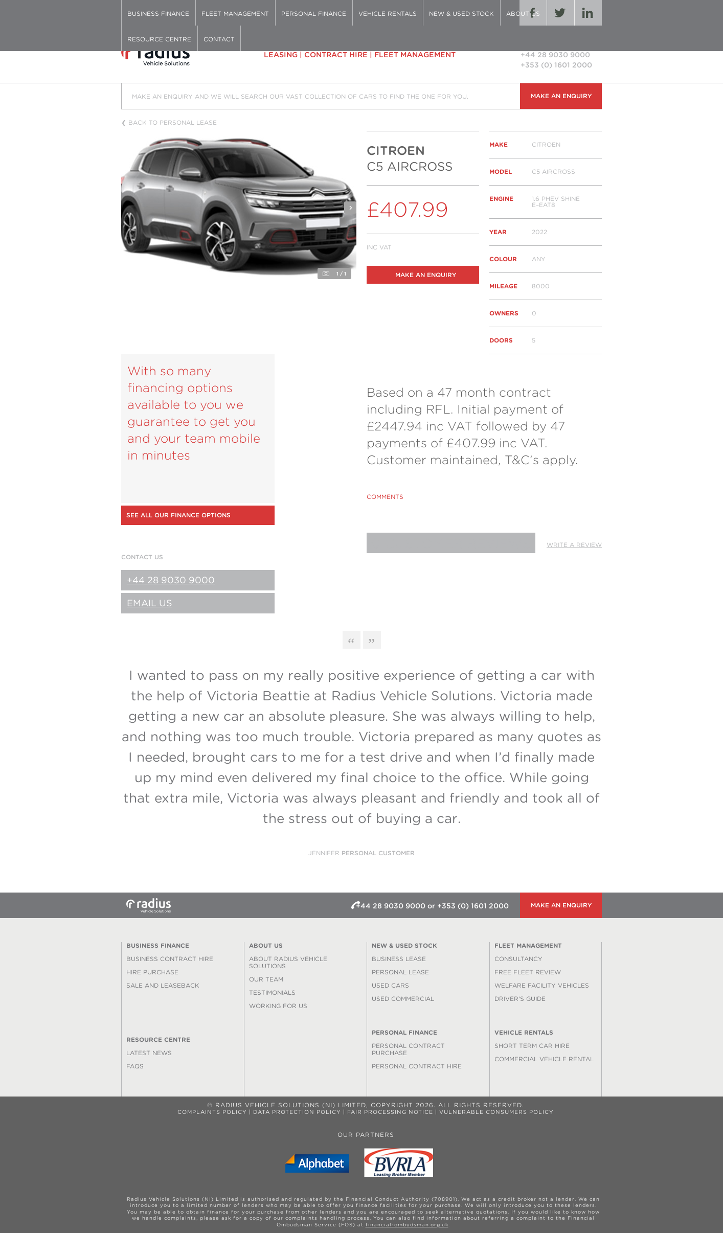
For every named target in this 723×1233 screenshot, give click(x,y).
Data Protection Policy (297, 1112)
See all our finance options (178, 515)
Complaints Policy (212, 1112)
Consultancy (518, 959)
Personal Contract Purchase (408, 1049)
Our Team (266, 979)
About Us (523, 13)
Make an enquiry (561, 96)
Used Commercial (403, 998)
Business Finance (158, 13)
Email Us (149, 603)
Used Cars (390, 985)
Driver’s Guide (520, 998)
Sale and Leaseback (162, 985)
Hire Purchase (152, 972)
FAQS (135, 1066)
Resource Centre (159, 39)
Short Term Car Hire (532, 1045)
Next (350, 207)
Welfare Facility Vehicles (541, 985)
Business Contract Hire (169, 959)
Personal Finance (313, 13)
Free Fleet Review (527, 972)
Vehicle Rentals (387, 13)
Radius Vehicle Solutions (175, 54)
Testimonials (272, 992)
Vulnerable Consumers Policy (496, 1112)
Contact (219, 39)
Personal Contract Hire (417, 1066)
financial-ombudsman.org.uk (407, 1224)
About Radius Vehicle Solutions (288, 962)
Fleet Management (235, 13)
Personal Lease (400, 972)
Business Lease (399, 959)
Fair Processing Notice (390, 1112)
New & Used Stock (461, 13)
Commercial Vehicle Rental (544, 1059)
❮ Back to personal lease (169, 123)
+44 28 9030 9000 (171, 580)
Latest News (149, 1053)
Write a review (574, 544)
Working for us (278, 1006)
